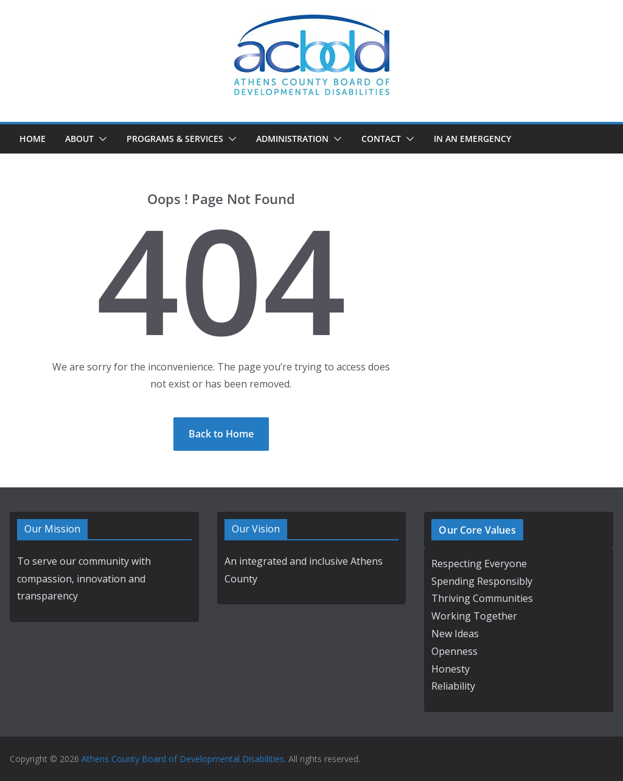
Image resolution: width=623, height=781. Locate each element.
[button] (100, 138)
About (79, 138)
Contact (381, 138)
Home (32, 138)
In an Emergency (472, 138)
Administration (292, 138)
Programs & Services (175, 138)
